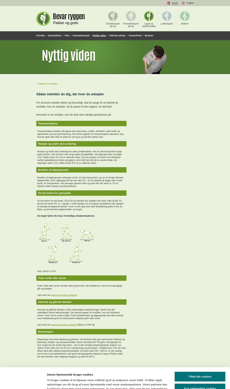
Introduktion (55, 35)
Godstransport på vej (113, 19)
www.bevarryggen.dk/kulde (64, 295)
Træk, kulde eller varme (52, 278)
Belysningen (45, 331)
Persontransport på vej (131, 19)
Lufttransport (167, 18)
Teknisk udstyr (117, 35)
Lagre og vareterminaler (149, 19)
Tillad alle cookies (199, 355)
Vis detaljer (54, 381)
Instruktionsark (81, 35)
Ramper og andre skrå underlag (57, 143)
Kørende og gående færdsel (54, 302)
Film (67, 35)
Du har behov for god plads (54, 193)
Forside (40, 35)
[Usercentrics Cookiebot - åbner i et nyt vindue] (23, 382)
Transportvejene (48, 123)
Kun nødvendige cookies (200, 367)
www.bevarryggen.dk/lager (64, 325)
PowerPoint (135, 35)
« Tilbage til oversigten (47, 84)
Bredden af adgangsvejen (53, 169)
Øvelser (185, 18)
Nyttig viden (99, 35)
